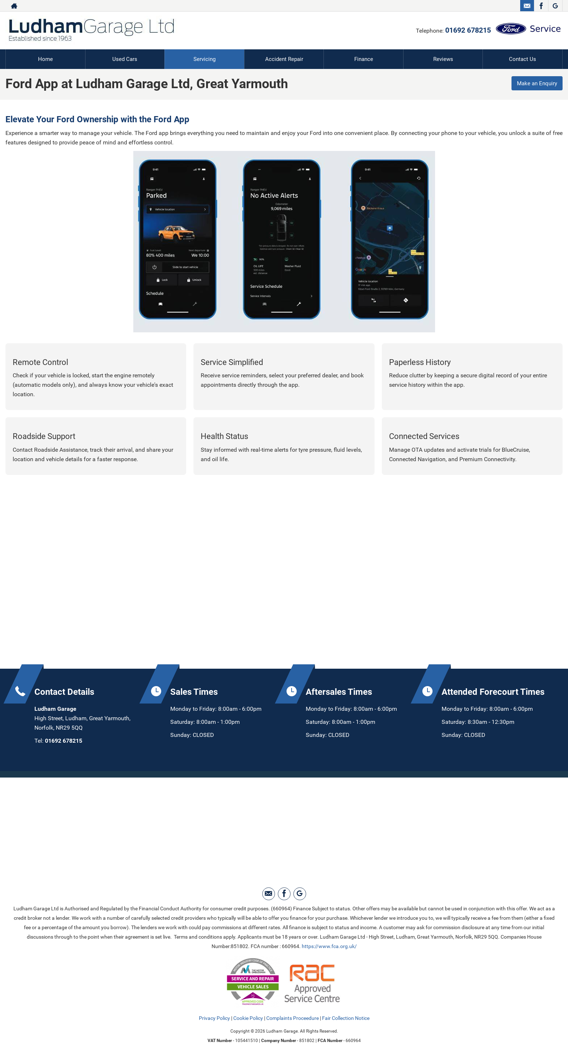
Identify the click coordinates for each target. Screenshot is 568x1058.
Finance (364, 59)
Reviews (443, 59)
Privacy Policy (214, 1018)
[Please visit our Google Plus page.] (555, 6)
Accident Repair (284, 59)
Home (45, 59)
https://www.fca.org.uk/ (329, 946)
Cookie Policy (248, 1018)
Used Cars (125, 59)
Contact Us (522, 59)
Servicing (204, 59)
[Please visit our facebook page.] (541, 6)
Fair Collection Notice (345, 1018)
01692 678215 (468, 30)
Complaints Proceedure (292, 1018)
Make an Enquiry (535, 84)
